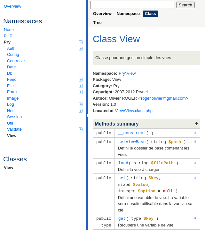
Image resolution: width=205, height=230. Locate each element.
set (122, 177)
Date (11, 67)
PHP (8, 36)
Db (9, 73)
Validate (45, 129)
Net (45, 110)
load (123, 162)
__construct (132, 132)
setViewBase (132, 141)
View (11, 135)
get (122, 216)
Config (13, 54)
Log (45, 104)
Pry (43, 42)
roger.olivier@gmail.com (163, 98)
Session (14, 116)
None (9, 29)
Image (13, 98)
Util (10, 123)
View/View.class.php (134, 110)
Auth (45, 48)
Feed (45, 79)
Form (45, 91)
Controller (16, 60)
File (45, 85)
